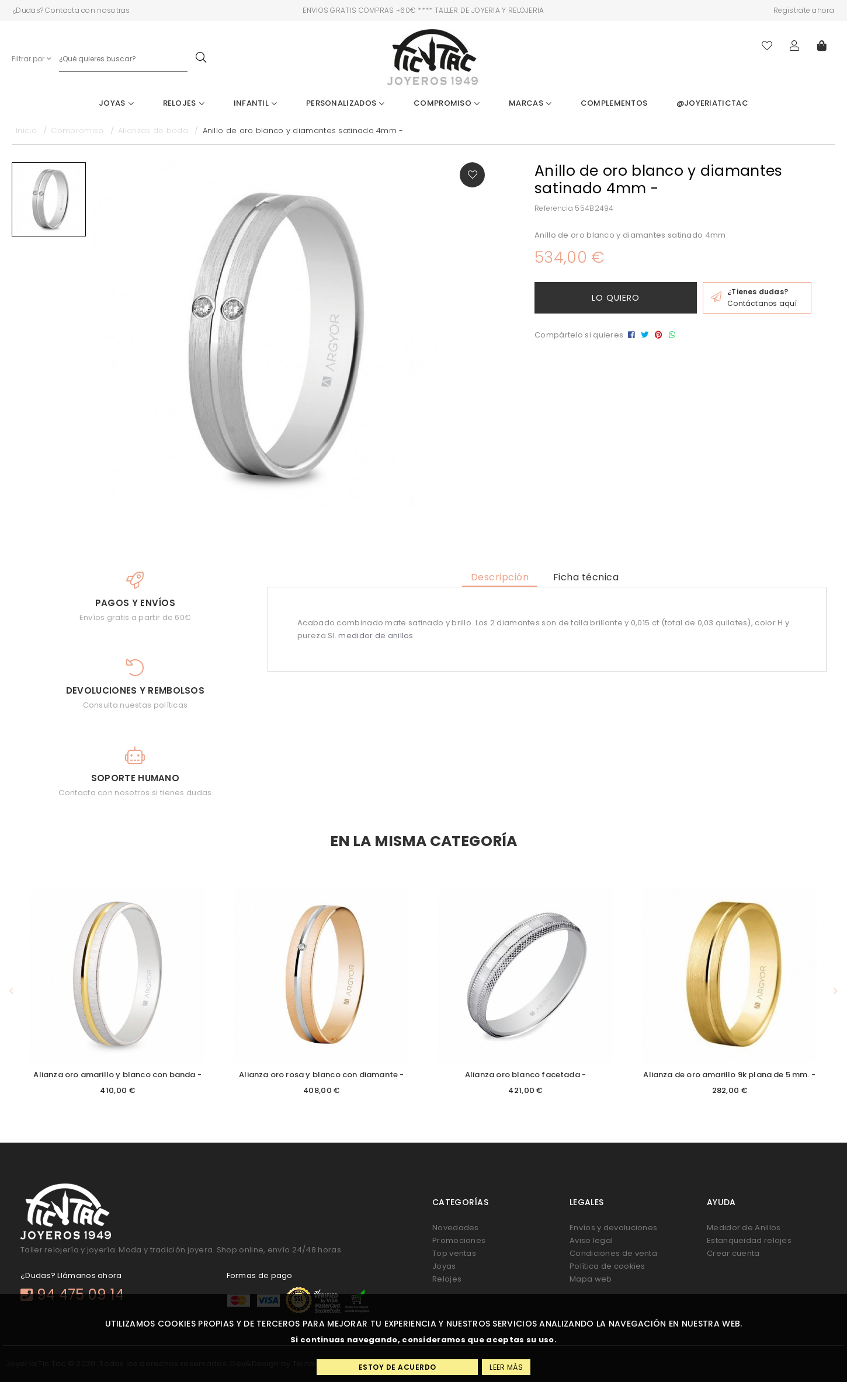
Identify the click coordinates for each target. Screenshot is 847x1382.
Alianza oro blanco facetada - (525, 1074)
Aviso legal (591, 1240)
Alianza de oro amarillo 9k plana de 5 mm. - (729, 1074)
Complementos (614, 103)
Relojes (184, 103)
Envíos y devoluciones (613, 1227)
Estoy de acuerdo (397, 1367)
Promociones (458, 1240)
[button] (11, 991)
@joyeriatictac (712, 103)
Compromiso (447, 103)
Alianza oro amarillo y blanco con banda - (117, 1074)
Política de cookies (607, 1266)
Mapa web (591, 1278)
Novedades (455, 1227)
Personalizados (345, 103)
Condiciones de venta (613, 1253)
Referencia (553, 208)
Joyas (116, 103)
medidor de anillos (375, 635)
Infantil (255, 103)
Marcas (530, 103)
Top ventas (454, 1253)
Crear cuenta (733, 1253)
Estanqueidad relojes (749, 1240)
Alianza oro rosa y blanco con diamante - (321, 1074)
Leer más (506, 1367)
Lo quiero (616, 298)
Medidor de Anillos (743, 1227)
